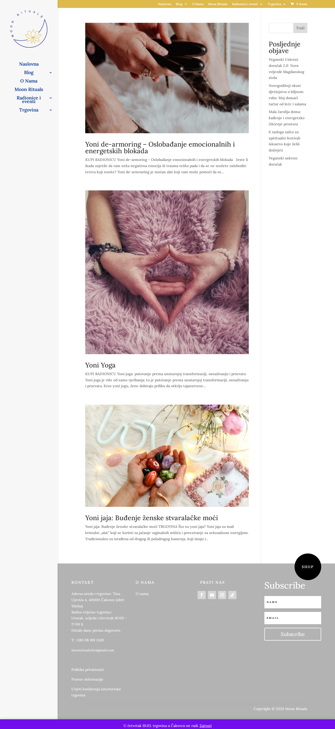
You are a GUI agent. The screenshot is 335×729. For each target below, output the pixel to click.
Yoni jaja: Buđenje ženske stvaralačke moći (151, 518)
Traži (300, 28)
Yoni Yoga (100, 365)
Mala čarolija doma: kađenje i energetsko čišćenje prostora (287, 117)
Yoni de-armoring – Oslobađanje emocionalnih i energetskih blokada (160, 147)
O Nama (197, 4)
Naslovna (164, 4)
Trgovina (274, 4)
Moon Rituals (218, 4)
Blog (179, 4)
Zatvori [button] (206, 725)
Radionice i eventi (245, 4)
